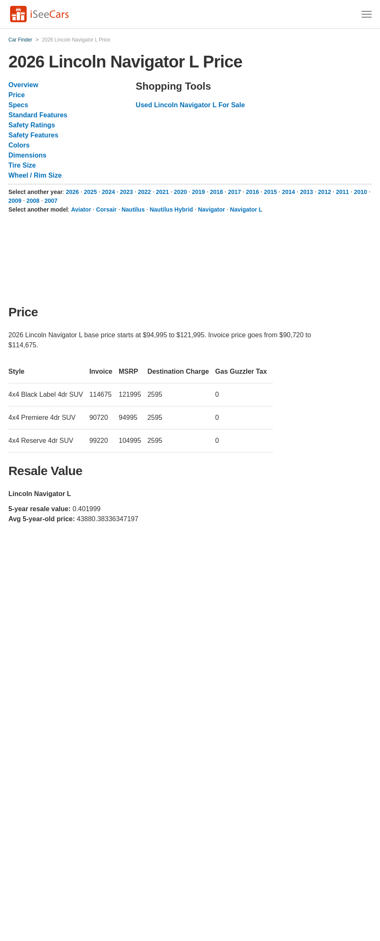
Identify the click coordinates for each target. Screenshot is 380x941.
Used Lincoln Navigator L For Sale (190, 105)
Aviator (81, 209)
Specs (18, 105)
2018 (216, 192)
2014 (288, 192)
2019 (198, 192)
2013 (306, 192)
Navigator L (246, 209)
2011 (342, 192)
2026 (72, 192)
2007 (50, 200)
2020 (180, 192)
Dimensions (27, 155)
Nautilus (133, 209)
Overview (23, 84)
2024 (108, 192)
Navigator (211, 209)
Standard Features (37, 115)
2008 (32, 200)
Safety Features (33, 135)
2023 (126, 192)
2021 (162, 192)
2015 (270, 192)
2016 (252, 192)
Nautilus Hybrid (171, 209)
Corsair (106, 209)
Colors (19, 145)
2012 (324, 192)
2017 (234, 192)
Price (16, 94)
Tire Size (22, 165)
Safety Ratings (31, 125)
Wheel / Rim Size (35, 175)
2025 (90, 192)
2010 (360, 192)
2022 (144, 192)
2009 (14, 200)
